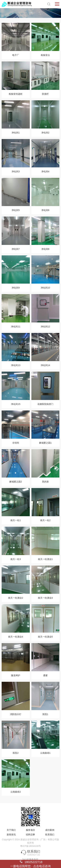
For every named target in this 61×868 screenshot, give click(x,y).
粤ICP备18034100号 (30, 846)
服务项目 (30, 830)
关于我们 (11, 830)
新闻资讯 (11, 834)
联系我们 (49, 834)
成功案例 (49, 830)
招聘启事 (30, 834)
